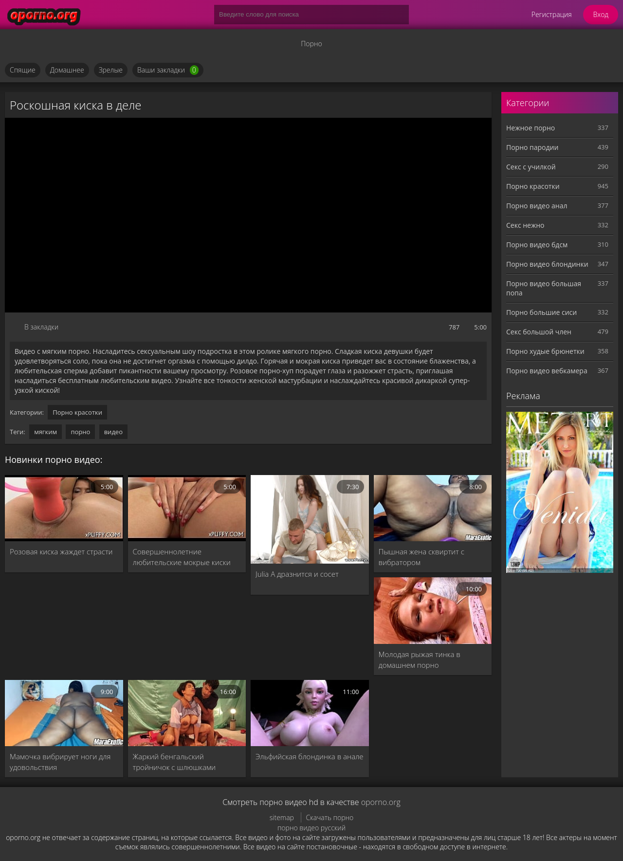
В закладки (41, 326)
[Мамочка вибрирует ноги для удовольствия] (64, 713)
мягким (45, 431)
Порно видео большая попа (543, 288)
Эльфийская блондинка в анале (310, 756)
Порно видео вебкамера (546, 370)
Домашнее (67, 69)
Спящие (23, 69)
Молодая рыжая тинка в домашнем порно (419, 659)
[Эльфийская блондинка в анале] (310, 713)
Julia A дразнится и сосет (297, 574)
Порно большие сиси (541, 312)
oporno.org (381, 802)
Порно (311, 43)
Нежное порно (530, 127)
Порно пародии (532, 147)
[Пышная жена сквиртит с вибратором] (433, 508)
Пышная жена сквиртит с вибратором (421, 557)
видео (113, 431)
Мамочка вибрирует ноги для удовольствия (60, 761)
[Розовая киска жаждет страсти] (64, 508)
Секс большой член (538, 331)
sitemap (282, 817)
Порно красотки (77, 412)
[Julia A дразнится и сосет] (310, 519)
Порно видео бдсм (537, 244)
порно (80, 431)
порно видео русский (311, 827)
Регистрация (551, 14)
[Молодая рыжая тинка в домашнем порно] (433, 610)
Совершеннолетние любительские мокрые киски (182, 557)
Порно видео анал (536, 205)
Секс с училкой (531, 166)
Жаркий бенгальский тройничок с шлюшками (174, 761)
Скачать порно (330, 817)
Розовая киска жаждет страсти (61, 551)
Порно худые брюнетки (545, 351)
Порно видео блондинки (547, 264)
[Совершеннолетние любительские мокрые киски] (187, 508)
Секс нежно (525, 225)
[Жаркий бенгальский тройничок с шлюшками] (187, 713)
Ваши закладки (168, 70)
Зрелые (111, 69)
